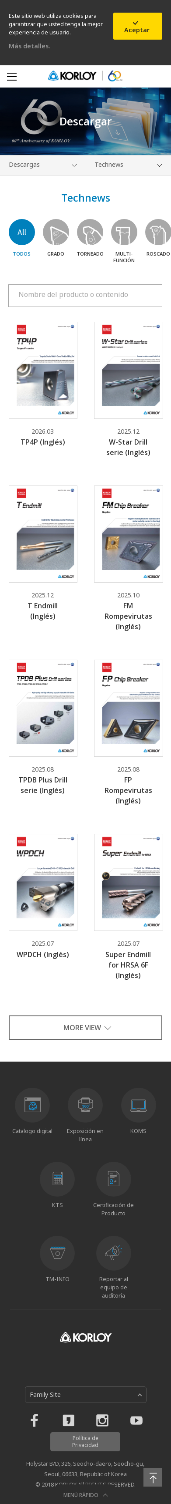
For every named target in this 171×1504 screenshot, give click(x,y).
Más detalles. (29, 46)
